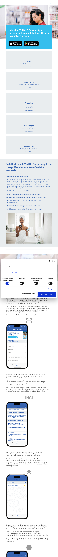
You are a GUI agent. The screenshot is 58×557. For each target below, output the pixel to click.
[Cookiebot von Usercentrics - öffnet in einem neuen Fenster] (49, 261)
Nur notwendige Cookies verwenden (28, 294)
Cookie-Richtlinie (12, 272)
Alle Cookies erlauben (47, 294)
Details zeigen (49, 289)
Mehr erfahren (29, 67)
